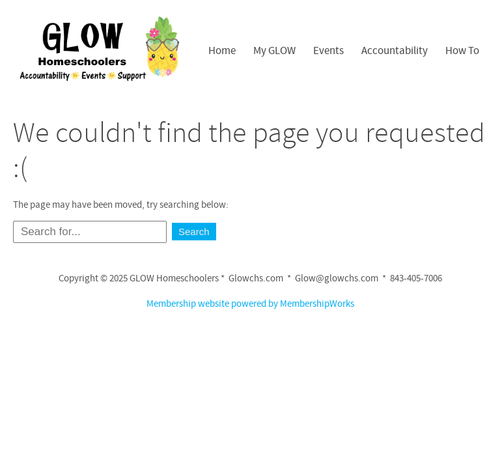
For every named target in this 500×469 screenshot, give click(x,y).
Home (222, 51)
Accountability (394, 51)
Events (328, 51)
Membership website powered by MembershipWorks (250, 304)
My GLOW (274, 51)
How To (462, 51)
